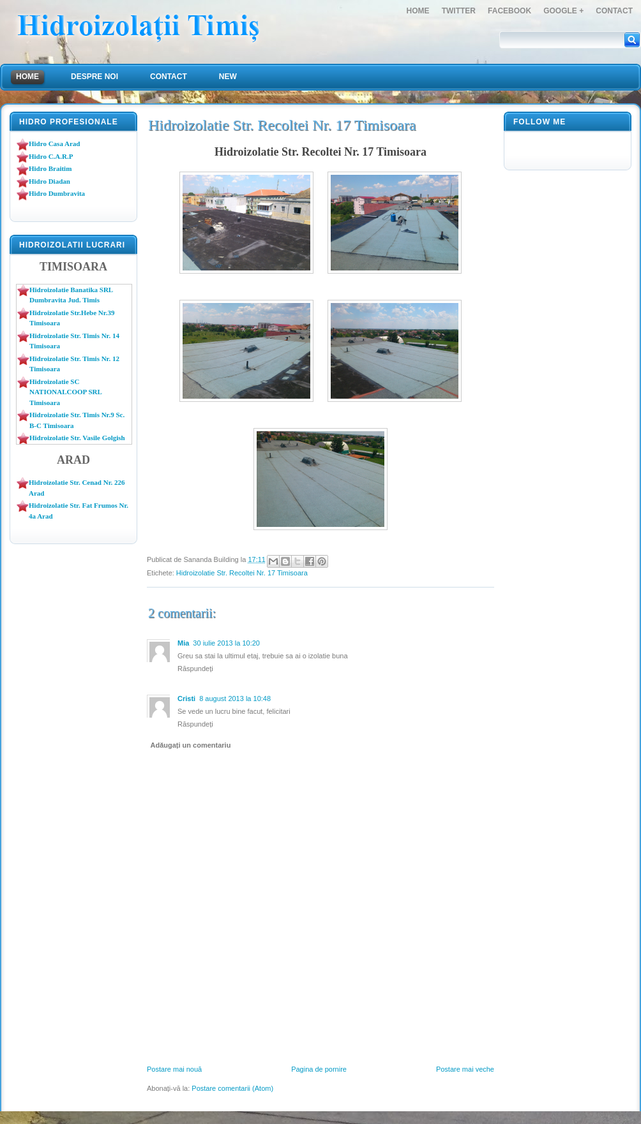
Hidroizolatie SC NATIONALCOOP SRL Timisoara (65, 392)
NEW (228, 76)
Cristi (186, 698)
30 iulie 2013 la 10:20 (226, 643)
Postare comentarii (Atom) (232, 1088)
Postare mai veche (465, 1069)
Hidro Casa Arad (54, 143)
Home (418, 10)
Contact (614, 10)
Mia (183, 643)
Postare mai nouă (174, 1069)
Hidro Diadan (49, 181)
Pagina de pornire (319, 1069)
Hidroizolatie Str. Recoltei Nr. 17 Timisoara (242, 573)
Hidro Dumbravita (57, 193)
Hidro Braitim (50, 168)
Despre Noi (94, 76)
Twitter (459, 10)
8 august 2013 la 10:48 (235, 698)
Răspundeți (195, 668)
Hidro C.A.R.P (51, 156)
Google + (563, 10)
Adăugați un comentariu (191, 745)
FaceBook (509, 10)
